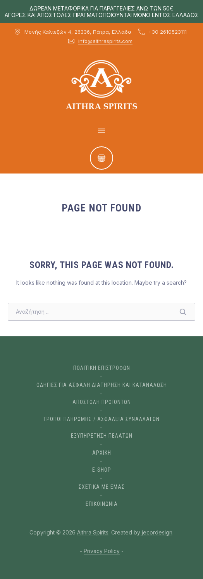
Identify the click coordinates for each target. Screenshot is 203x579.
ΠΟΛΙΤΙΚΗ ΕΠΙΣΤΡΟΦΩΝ (101, 368)
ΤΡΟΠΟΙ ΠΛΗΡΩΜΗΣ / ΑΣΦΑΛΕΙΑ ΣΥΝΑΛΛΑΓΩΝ (101, 419)
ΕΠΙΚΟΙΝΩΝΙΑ (102, 504)
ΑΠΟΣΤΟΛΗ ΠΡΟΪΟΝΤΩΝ (101, 402)
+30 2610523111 (167, 32)
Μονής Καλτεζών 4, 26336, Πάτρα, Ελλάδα (77, 32)
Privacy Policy (102, 551)
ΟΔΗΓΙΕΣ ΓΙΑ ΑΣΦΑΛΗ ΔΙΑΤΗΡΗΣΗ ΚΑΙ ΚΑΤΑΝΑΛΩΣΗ (101, 385)
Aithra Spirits (92, 532)
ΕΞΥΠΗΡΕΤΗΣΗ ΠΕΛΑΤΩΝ (101, 436)
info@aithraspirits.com (105, 41)
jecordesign (156, 532)
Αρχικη (101, 453)
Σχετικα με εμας (102, 487)
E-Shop (101, 470)
